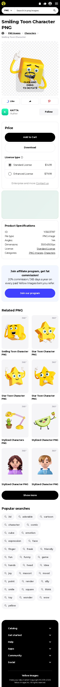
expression (12, 541)
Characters (49, 253)
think (46, 589)
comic (32, 524)
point (9, 581)
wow (44, 597)
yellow (10, 605)
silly (45, 581)
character (12, 524)
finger (10, 549)
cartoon (46, 516)
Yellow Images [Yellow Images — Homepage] (30, 675)
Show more (30, 495)
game (43, 557)
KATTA (14, 110)
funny (25, 557)
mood (44, 573)
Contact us (42, 183)
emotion (28, 532)
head (28, 565)
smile (9, 589)
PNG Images (36, 253)
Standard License (46, 248)
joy (8, 573)
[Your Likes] (45, 3)
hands (10, 565)
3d (7, 516)
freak (28, 549)
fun (8, 557)
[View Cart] (40, 3)
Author (14, 113)
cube (9, 532)
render (28, 581)
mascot (25, 573)
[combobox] (36, 10)
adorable (25, 516)
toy (8, 597)
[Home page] (3, 33)
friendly (46, 549)
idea (44, 565)
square (27, 589)
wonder (25, 597)
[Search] (54, 10)
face (33, 541)
